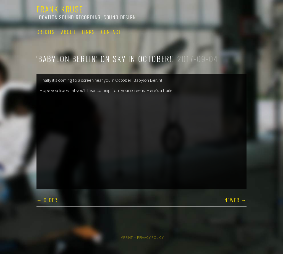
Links (88, 31)
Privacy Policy (150, 237)
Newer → (235, 199)
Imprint (126, 237)
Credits (45, 31)
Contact (111, 31)
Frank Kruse (59, 9)
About (68, 31)
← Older (46, 199)
